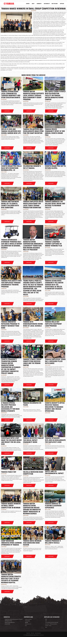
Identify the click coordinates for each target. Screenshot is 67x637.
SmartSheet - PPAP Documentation (51, 623)
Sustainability (47, 3)
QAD (46, 620)
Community (39, 3)
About (33, 3)
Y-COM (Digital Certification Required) (51, 622)
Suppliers (62, 3)
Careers (27, 3)
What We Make (55, 3)
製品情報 (26, 622)
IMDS (46, 619)
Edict (46, 627)
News (26, 625)
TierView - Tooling (48, 625)
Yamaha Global (27, 620)
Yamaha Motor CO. (28, 623)
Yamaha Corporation (28, 619)
